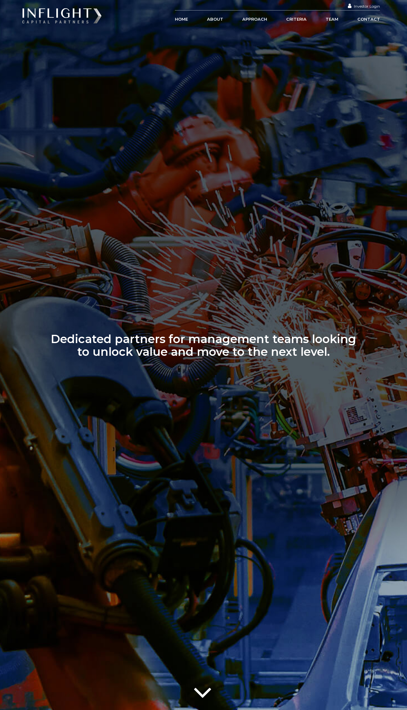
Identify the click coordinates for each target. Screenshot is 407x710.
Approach (254, 19)
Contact (368, 19)
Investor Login (364, 6)
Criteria (296, 19)
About (215, 19)
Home (181, 19)
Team (332, 19)
